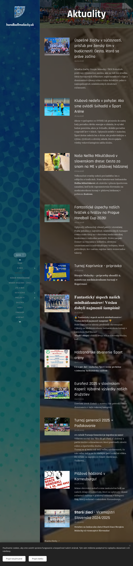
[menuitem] (20, 263)
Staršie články (51, 541)
